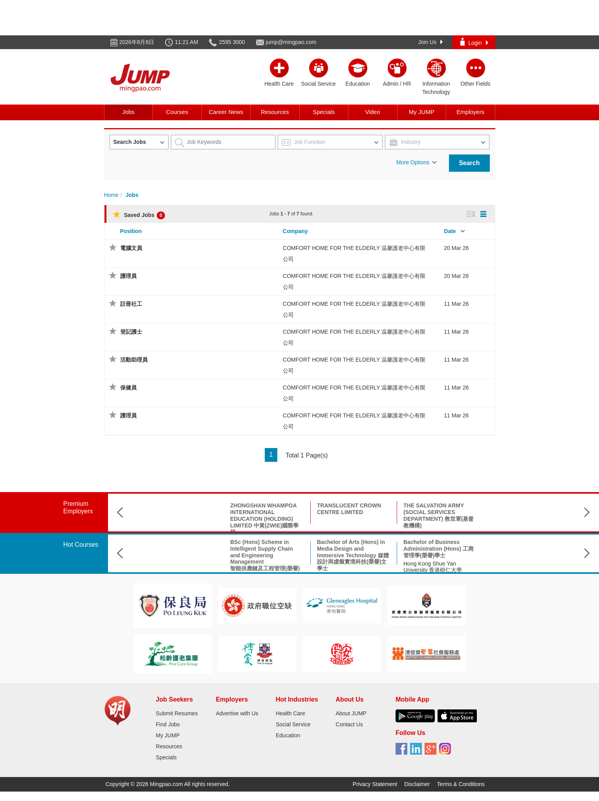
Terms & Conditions (460, 784)
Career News (226, 111)
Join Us (430, 42)
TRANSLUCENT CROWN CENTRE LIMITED (263, 508)
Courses (177, 111)
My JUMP (421, 111)
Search (469, 163)
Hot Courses (80, 544)
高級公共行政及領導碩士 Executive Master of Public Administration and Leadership (524, 552)
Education (288, 735)
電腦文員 (131, 248)
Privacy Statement (375, 784)
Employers (470, 111)
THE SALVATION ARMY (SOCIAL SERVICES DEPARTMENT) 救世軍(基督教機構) (352, 515)
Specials (324, 111)
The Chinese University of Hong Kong (434, 566)
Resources (275, 111)
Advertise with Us (237, 713)
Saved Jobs (139, 215)
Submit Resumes (177, 713)
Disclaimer (417, 784)
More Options (416, 162)
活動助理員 (134, 359)
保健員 (128, 387)
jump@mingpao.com (291, 42)
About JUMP (351, 713)
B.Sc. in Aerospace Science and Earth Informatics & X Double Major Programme (439, 548)
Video (372, 111)
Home (111, 195)
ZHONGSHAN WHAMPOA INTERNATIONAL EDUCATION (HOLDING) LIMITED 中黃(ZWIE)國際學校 (178, 518)
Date (450, 231)
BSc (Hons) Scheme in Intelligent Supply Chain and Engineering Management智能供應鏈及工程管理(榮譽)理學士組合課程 (178, 558)
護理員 (128, 276)
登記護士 (131, 332)
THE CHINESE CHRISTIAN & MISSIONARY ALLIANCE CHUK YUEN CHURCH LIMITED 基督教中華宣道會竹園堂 (526, 518)
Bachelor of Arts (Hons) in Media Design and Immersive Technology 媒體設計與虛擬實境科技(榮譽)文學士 (266, 555)
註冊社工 (131, 304)
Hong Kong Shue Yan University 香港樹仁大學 (346, 566)
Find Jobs (168, 724)
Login (474, 42)
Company (295, 231)
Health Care (290, 713)
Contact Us (349, 724)
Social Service (293, 724)
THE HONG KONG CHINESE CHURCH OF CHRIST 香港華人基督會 (439, 512)
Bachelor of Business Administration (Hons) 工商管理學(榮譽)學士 (352, 548)
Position (131, 231)
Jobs (128, 111)
